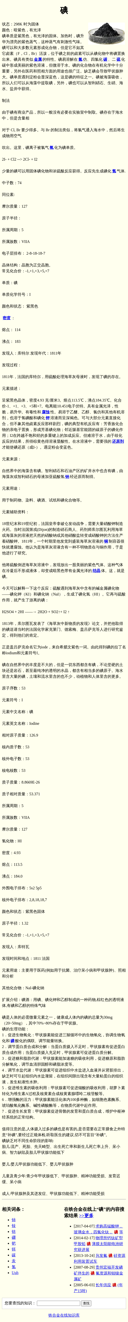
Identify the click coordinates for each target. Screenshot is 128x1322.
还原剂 (118, 441)
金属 (38, 59)
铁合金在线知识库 (64, 1315)
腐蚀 (46, 412)
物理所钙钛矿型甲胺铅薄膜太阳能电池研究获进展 (98, 1244)
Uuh (15, 1273)
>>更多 (86, 1215)
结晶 (96, 571)
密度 (7, 318)
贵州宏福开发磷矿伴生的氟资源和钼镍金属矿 (98, 1273)
